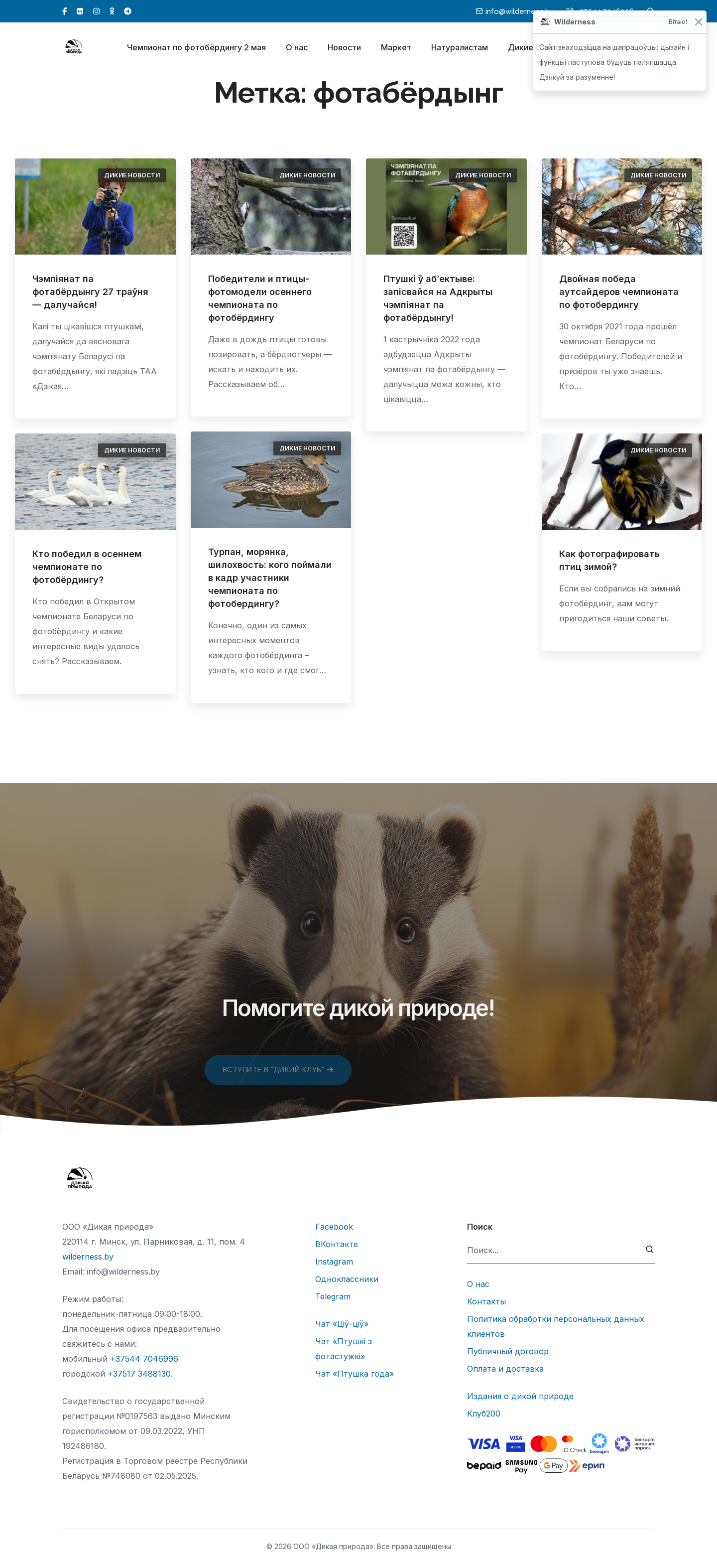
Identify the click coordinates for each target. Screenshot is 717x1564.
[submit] (650, 1250)
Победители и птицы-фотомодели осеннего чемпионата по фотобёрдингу (260, 298)
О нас (297, 49)
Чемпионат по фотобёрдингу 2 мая (196, 49)
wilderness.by (88, 1257)
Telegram (333, 1296)
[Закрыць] (698, 22)
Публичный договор (508, 1351)
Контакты (486, 1301)
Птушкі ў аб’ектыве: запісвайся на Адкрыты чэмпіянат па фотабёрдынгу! (437, 298)
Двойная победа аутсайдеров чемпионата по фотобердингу (619, 292)
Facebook (334, 1227)
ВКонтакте (336, 1244)
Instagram (334, 1262)
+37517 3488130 (139, 1374)
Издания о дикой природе (520, 1396)
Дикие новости (132, 175)
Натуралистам (459, 49)
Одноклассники (346, 1279)
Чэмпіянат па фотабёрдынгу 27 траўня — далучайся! (90, 292)
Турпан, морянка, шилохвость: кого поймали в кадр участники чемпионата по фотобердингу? (270, 578)
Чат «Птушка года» (354, 1374)
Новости (344, 49)
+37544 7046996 (144, 1359)
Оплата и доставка (505, 1369)
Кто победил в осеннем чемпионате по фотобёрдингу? (86, 567)
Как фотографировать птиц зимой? (609, 560)
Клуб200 (483, 1414)
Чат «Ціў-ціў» (341, 1324)
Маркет (396, 49)
